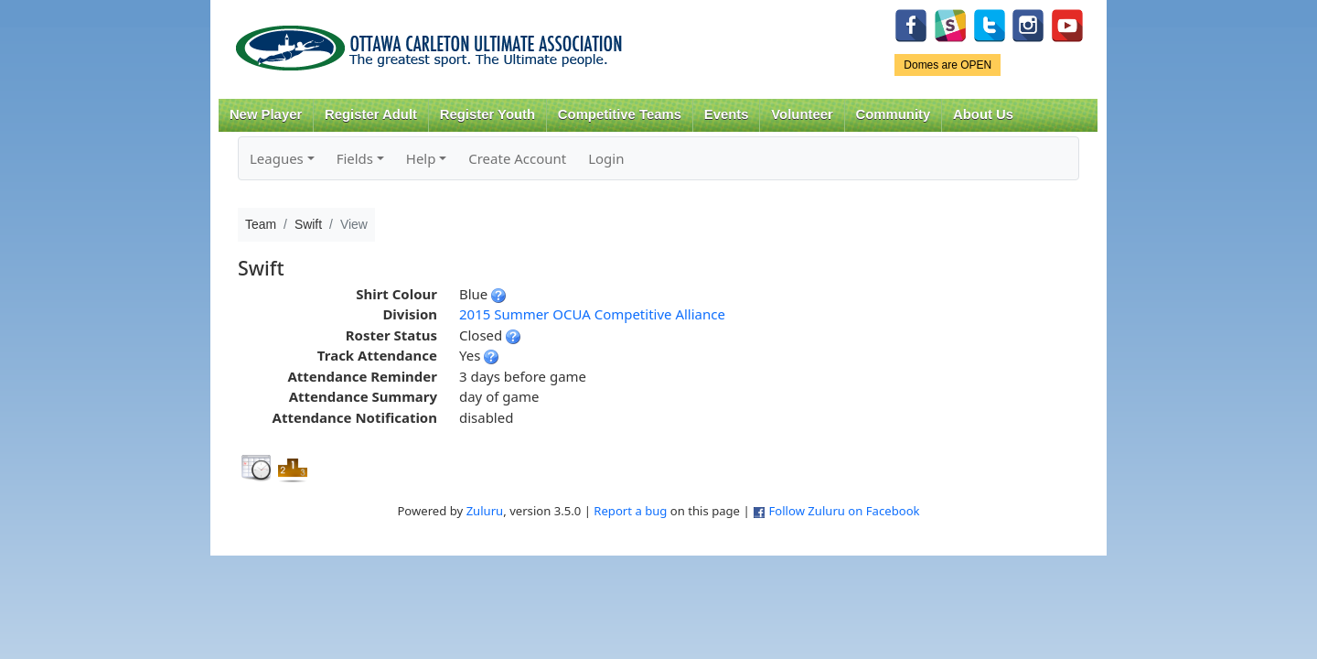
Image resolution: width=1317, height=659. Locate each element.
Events (726, 114)
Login (606, 158)
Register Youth (487, 114)
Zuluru (485, 510)
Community (893, 114)
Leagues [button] (277, 158)
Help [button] (421, 158)
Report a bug (630, 510)
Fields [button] (355, 158)
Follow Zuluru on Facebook (843, 510)
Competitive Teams (619, 114)
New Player (266, 114)
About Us (983, 114)
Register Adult (371, 114)
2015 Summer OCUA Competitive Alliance (592, 314)
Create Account (517, 158)
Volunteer (801, 114)
